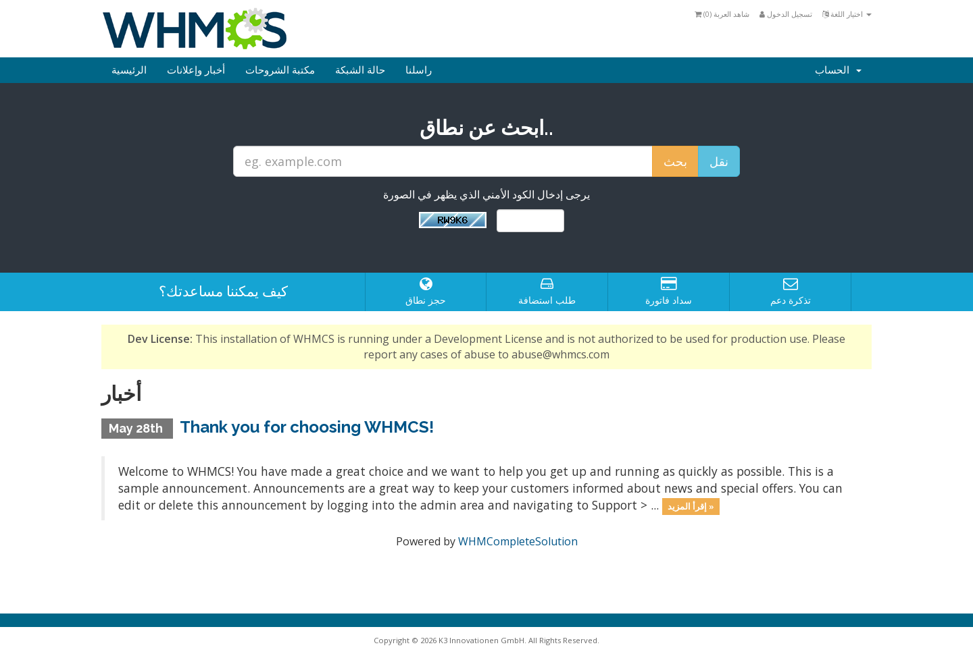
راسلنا (418, 70)
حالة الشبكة (360, 70)
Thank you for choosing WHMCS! (307, 427)
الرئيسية (129, 70)
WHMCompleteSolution (518, 541)
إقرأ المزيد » (691, 506)
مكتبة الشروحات (280, 70)
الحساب (838, 70)
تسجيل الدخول (785, 14)
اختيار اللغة (847, 14)
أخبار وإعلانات (196, 70)
